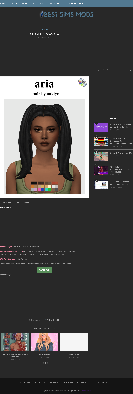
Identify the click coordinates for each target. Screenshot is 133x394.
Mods (2, 3)
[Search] (132, 3)
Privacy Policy (86, 391)
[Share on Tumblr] (55, 320)
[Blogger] (107, 382)
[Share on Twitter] (51, 320)
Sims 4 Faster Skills (121, 153)
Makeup (24, 3)
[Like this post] (47, 320)
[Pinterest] (41, 382)
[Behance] (68, 382)
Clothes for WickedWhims (74, 3)
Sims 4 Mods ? (5, 207)
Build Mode (13, 3)
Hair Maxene (44, 354)
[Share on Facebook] (49, 320)
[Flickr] (54, 382)
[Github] (94, 382)
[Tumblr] (81, 382)
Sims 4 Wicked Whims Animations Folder (120, 125)
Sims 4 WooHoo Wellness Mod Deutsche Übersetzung (121, 141)
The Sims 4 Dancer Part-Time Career (119, 182)
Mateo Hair (74, 354)
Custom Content (38, 3)
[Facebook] (25, 382)
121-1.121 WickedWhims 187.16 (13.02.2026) (120, 169)
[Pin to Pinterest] (54, 320)
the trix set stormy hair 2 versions (15, 355)
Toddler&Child (55, 3)
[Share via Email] (58, 320)
